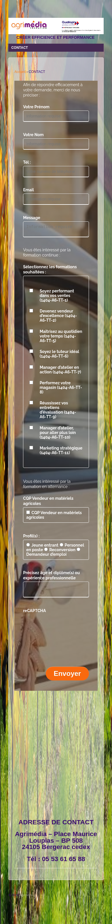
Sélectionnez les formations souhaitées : (50, 271)
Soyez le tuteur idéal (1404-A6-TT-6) (59, 355)
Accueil (20, 72)
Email (28, 190)
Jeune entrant (42, 547)
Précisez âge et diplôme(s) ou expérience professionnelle (51, 577)
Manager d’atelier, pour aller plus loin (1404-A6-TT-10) (58, 434)
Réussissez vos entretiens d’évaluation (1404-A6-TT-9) (58, 411)
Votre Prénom (36, 107)
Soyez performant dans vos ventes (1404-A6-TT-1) (57, 297)
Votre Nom (33, 134)
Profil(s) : (31, 537)
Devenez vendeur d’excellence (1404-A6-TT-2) (58, 317)
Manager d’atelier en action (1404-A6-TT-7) (60, 371)
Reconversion (59, 551)
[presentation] (67, 629)
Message (31, 217)
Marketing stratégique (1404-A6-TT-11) (61, 452)
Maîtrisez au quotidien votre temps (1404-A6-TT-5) (61, 338)
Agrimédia (26, 898)
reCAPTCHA (34, 614)
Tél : (27, 162)
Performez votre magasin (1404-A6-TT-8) (61, 389)
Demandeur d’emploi (53, 553)
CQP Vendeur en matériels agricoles (48, 503)
